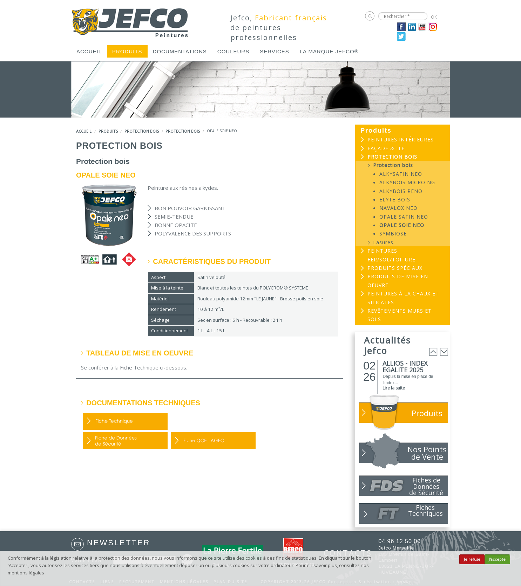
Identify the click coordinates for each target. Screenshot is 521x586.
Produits (127, 51)
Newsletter (118, 542)
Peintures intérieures (400, 139)
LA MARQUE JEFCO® (329, 51)
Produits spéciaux (394, 268)
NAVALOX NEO (398, 208)
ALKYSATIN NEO (400, 174)
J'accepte (497, 559)
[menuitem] (89, 51)
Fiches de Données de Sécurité (426, 486)
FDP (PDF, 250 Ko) (125, 421)
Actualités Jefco (387, 345)
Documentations (180, 51)
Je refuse (472, 559)
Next (444, 352)
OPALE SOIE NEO (401, 225)
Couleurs (233, 51)
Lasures (383, 242)
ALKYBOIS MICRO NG (407, 182)
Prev (433, 352)
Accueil (89, 51)
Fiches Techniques (425, 510)
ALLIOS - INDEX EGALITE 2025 (405, 366)
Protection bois (141, 131)
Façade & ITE (386, 148)
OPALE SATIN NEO (403, 216)
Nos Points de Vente (427, 453)
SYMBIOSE (393, 233)
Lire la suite (394, 388)
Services (274, 51)
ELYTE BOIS (394, 199)
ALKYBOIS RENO (400, 191)
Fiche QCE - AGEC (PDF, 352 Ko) (213, 440)
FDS (125, 440)
